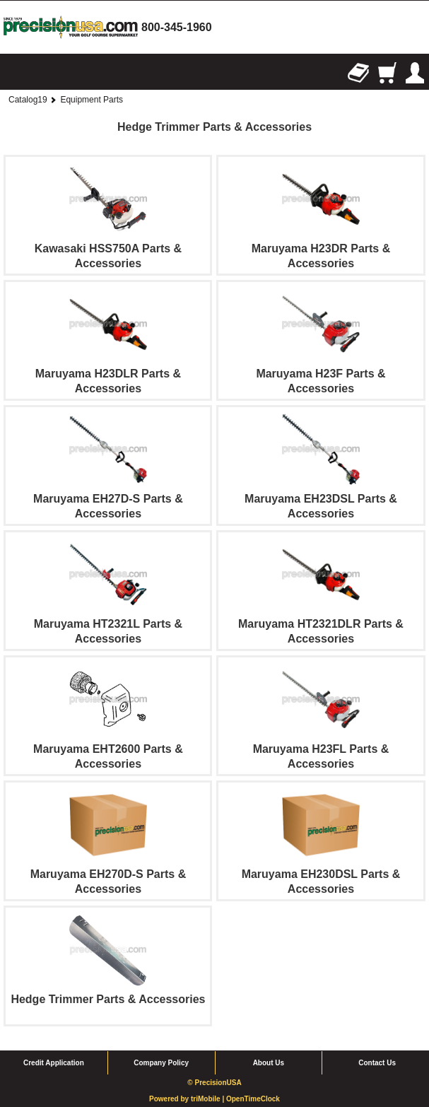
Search (42, 72)
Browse (14, 72)
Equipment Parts (91, 100)
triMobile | (208, 1099)
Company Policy (161, 1063)
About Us (268, 1063)
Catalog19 (27, 100)
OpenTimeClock (253, 1099)
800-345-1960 (176, 27)
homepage (70, 27)
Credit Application (53, 1063)
